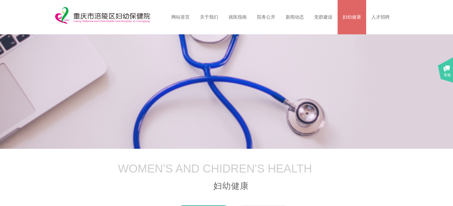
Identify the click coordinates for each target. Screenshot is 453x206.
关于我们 (209, 17)
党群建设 (323, 17)
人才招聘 (380, 17)
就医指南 (237, 17)
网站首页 (180, 17)
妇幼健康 (352, 17)
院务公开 (266, 17)
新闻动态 (295, 17)
